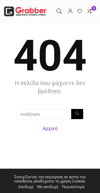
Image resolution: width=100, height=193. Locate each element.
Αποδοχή (26, 187)
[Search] (59, 11)
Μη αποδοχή (47, 187)
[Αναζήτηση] (77, 114)
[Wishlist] (79, 11)
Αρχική (50, 128)
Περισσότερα (73, 187)
